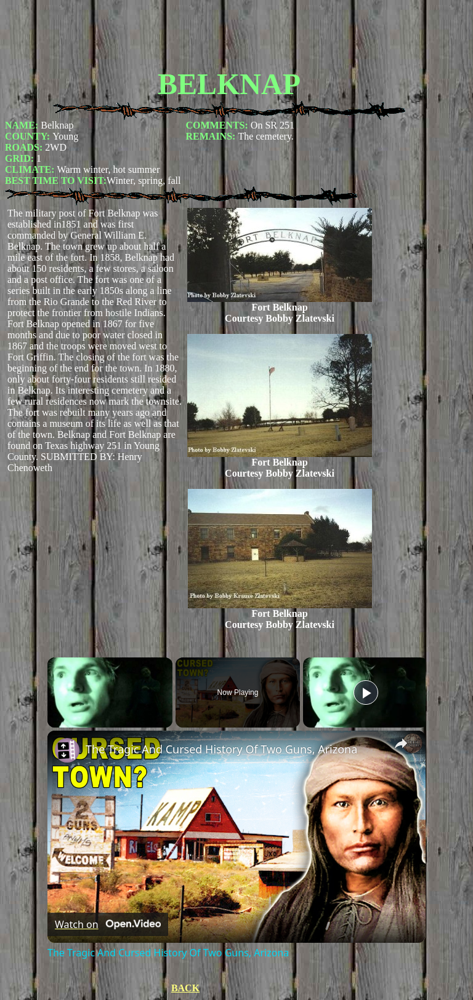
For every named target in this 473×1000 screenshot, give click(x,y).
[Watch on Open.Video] (107, 924)
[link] (67, 750)
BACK (185, 988)
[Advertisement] (229, 32)
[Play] (366, 692)
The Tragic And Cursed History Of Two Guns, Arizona (221, 749)
